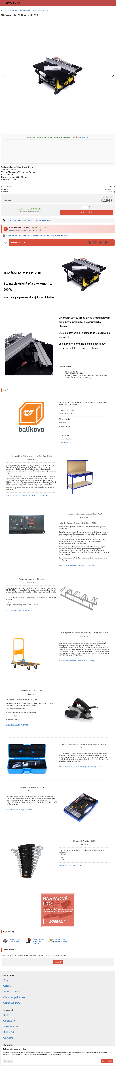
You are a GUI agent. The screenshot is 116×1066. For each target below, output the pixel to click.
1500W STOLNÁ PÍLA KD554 (15, 940)
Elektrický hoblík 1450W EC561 (17, 725)
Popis (5, 242)
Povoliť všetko (107, 1061)
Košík (6, 1015)
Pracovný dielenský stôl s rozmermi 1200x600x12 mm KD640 (27, 495)
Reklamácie (9, 1032)
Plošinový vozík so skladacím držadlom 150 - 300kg (76, 661)
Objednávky (9, 1020)
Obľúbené (8, 1037)
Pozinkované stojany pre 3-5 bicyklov (18, 610)
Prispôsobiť (8, 1061)
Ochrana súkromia (12, 1002)
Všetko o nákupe (11, 991)
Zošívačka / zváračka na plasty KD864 (19, 810)
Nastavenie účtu (11, 1026)
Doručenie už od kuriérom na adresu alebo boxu (29, 220)
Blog (5, 980)
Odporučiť (58, 962)
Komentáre (15, 242)
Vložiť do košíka (86, 212)
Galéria (7, 985)
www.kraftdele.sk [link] (65, 442)
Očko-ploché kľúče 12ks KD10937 (70, 865)
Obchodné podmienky (14, 997)
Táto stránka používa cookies (15, 1049)
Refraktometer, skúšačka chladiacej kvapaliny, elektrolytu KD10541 (81, 766)
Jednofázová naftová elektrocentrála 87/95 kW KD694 (77, 565)
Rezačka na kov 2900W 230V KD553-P (38, 941)
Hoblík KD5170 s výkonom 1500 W (61, 940)
